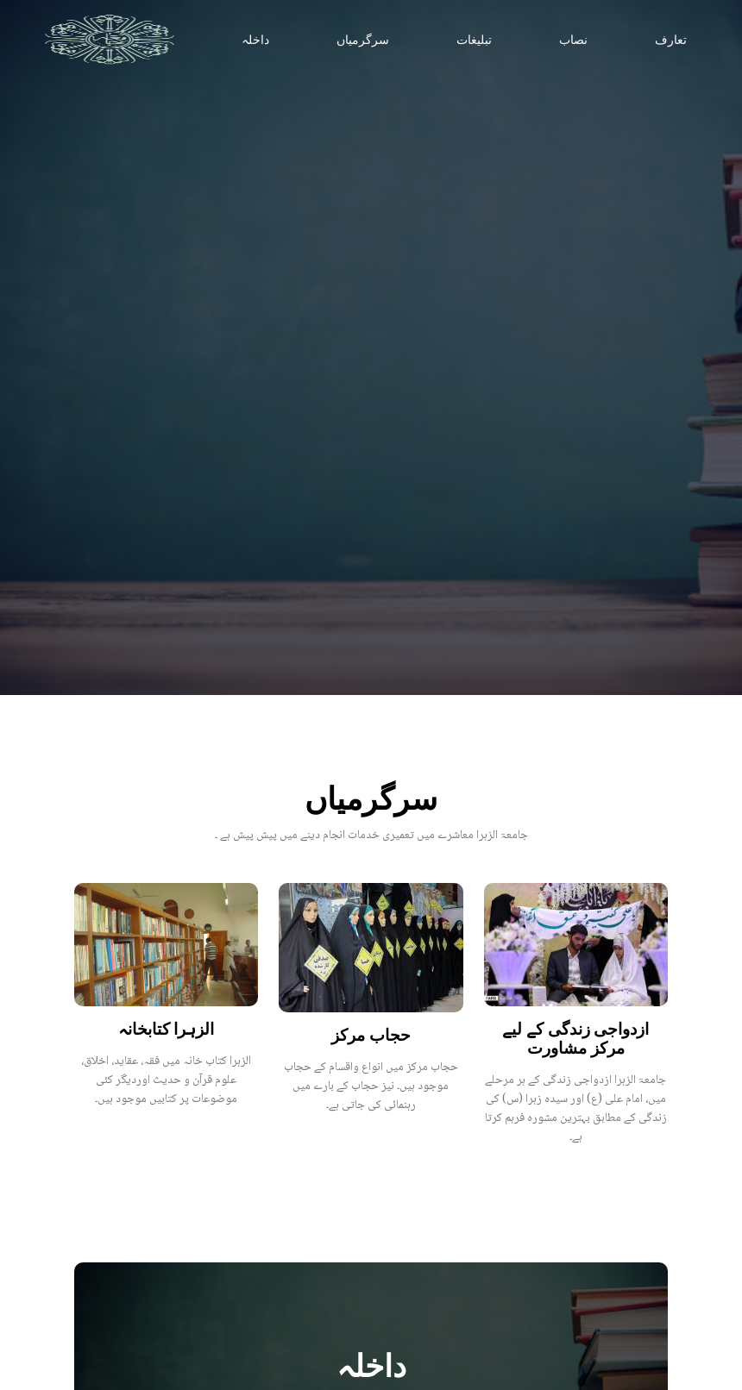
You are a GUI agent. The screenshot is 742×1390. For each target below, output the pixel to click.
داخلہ (255, 40)
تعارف (671, 40)
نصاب (573, 40)
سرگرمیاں (362, 40)
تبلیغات (474, 40)
